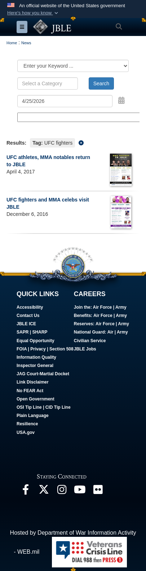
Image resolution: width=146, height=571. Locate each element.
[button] (33, 13)
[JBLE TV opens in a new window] (80, 491)
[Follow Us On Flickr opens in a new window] (98, 491)
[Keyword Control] (47, 83)
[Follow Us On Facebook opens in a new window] (26, 491)
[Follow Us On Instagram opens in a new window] (62, 491)
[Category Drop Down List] (73, 66)
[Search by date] (64, 101)
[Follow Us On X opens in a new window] (44, 491)
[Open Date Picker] (121, 100)
